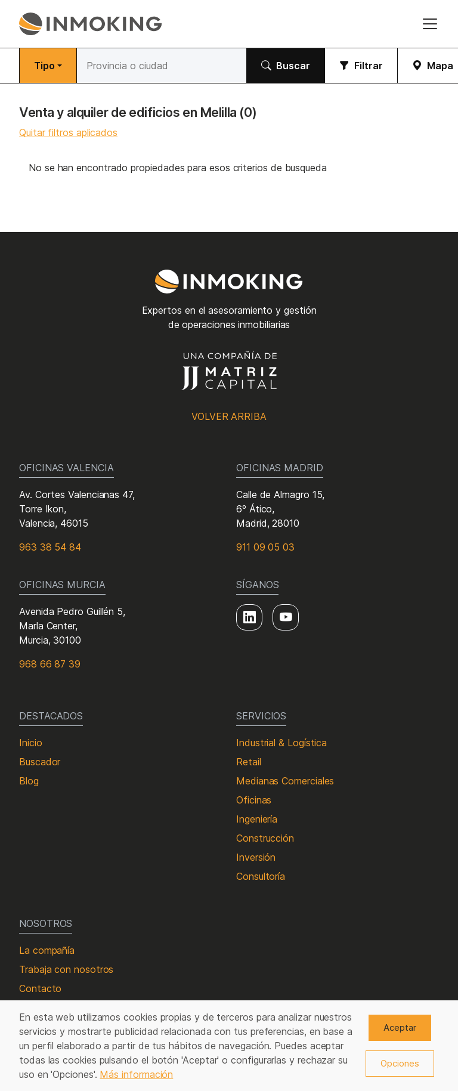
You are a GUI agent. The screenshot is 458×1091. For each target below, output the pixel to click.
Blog (29, 781)
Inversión (256, 857)
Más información (136, 1074)
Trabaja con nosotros (66, 969)
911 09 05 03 (265, 547)
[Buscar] (161, 65)
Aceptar (399, 1027)
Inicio (30, 743)
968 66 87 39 (50, 664)
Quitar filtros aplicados (68, 132)
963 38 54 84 (50, 547)
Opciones (399, 1063)
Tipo (44, 66)
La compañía (47, 950)
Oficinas (253, 800)
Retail (248, 762)
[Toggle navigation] (430, 24)
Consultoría (260, 876)
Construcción (265, 838)
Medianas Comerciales (285, 781)
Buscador (39, 762)
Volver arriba (229, 416)
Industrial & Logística (281, 743)
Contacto (40, 988)
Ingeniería (256, 819)
